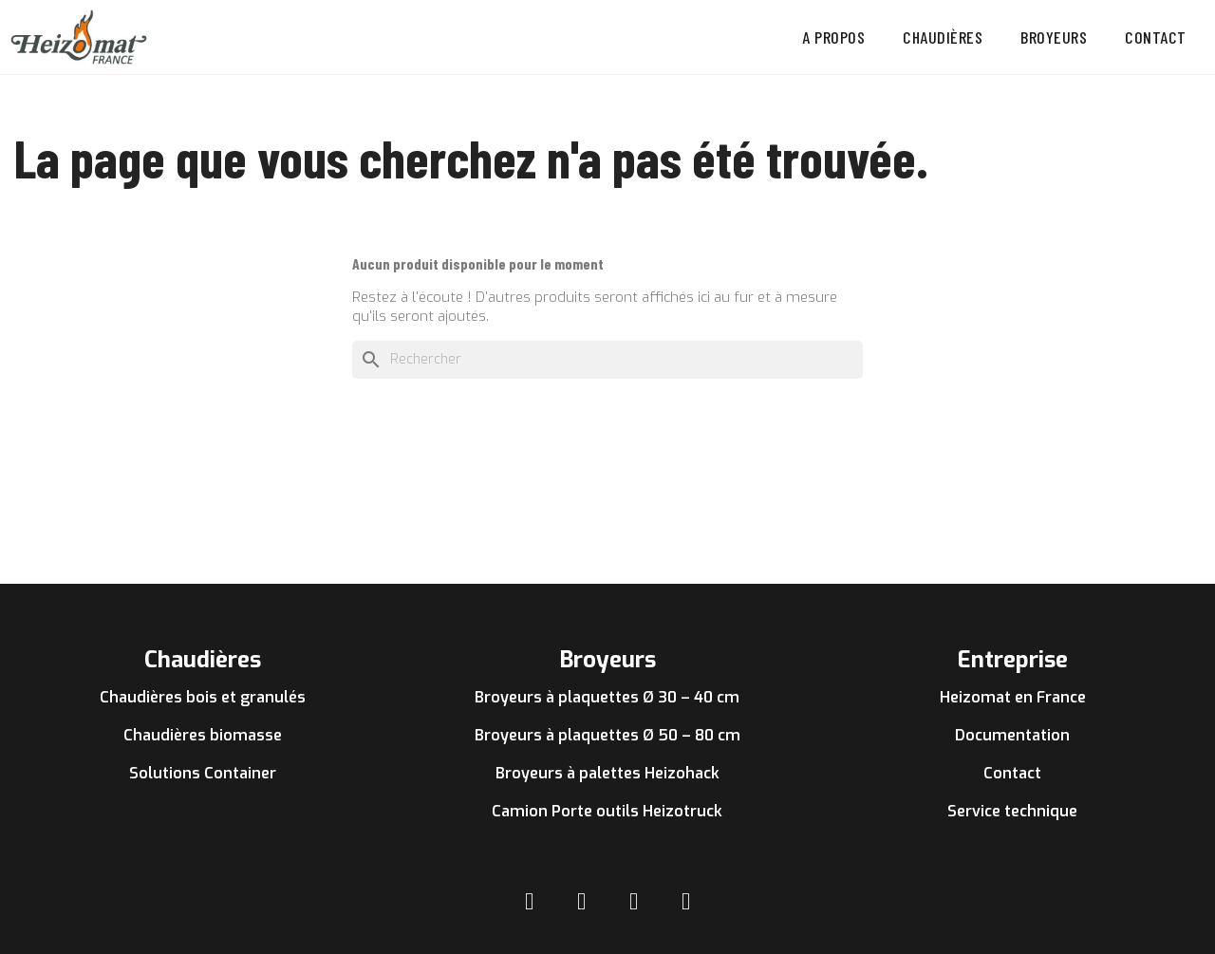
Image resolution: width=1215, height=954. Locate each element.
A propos (833, 37)
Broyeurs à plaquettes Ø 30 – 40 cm (607, 697)
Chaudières (942, 37)
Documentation (1012, 735)
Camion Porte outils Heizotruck (607, 811)
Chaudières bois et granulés (203, 697)
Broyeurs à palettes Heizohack (607, 773)
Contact (1156, 37)
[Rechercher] (607, 360)
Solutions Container (202, 773)
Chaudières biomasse (202, 735)
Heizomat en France (1013, 697)
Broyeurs (1053, 37)
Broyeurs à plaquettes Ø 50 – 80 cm (607, 735)
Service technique (1012, 811)
